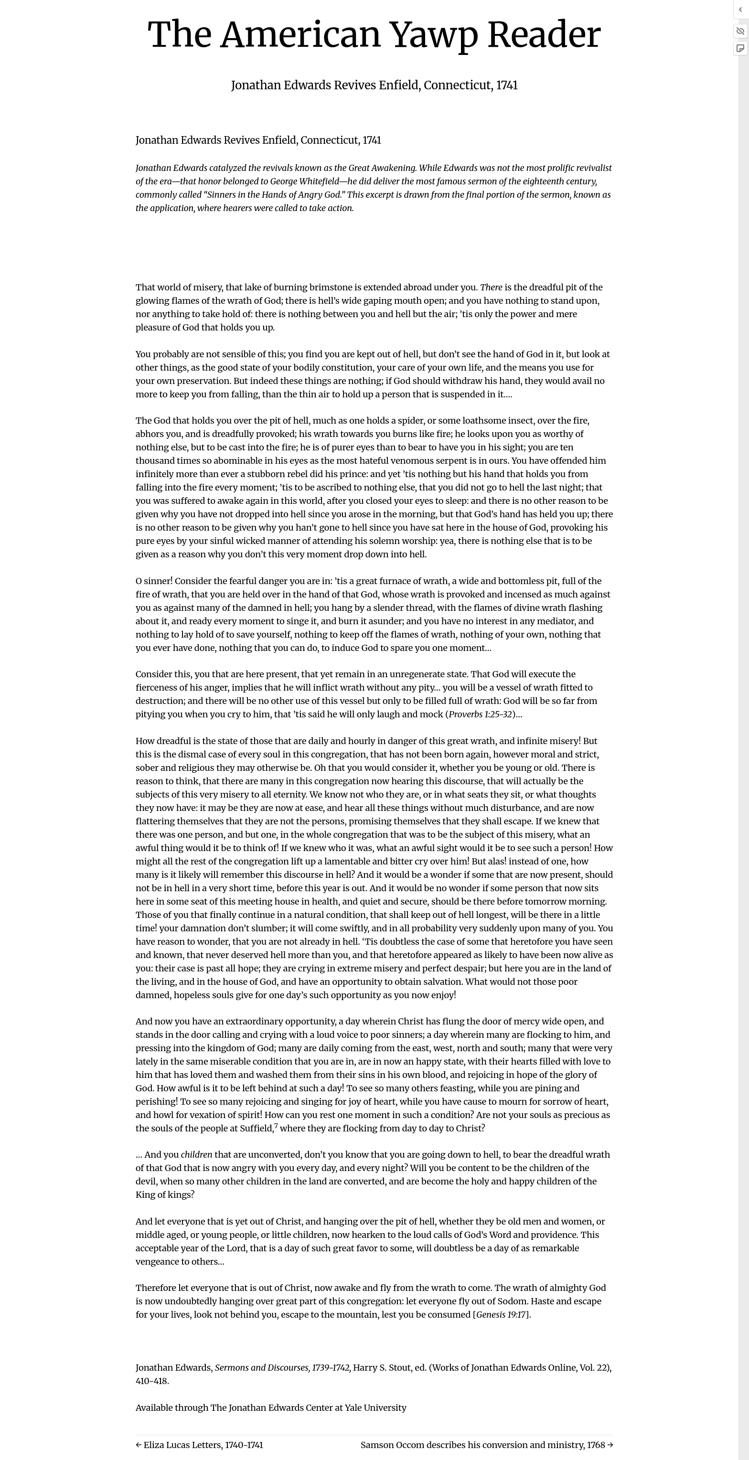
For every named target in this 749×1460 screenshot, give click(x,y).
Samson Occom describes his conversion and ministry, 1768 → (487, 1444)
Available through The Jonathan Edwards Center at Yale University (271, 1407)
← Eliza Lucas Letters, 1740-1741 (199, 1444)
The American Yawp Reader (375, 34)
